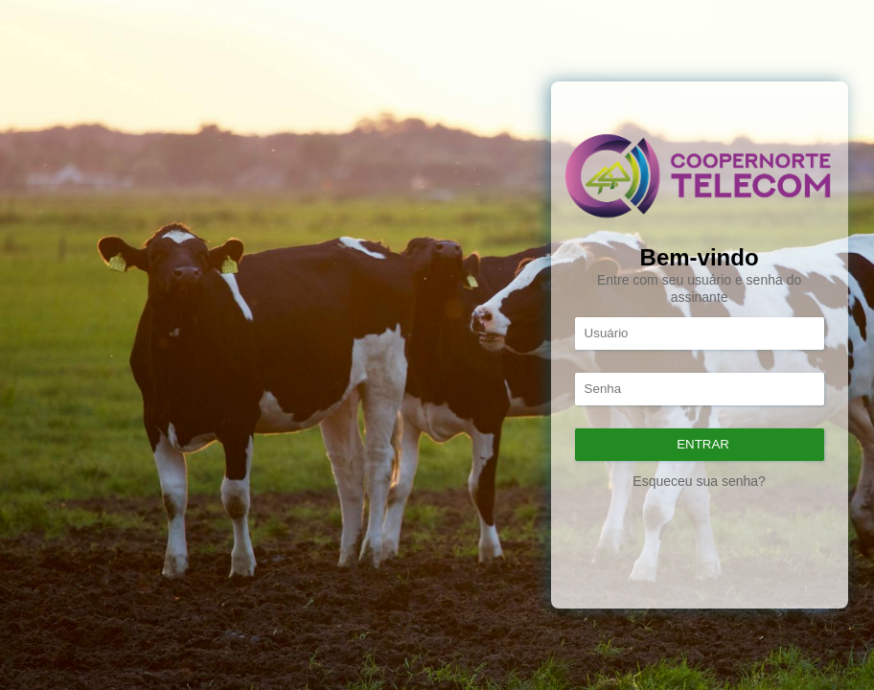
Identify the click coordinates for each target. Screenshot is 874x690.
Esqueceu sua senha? (699, 481)
